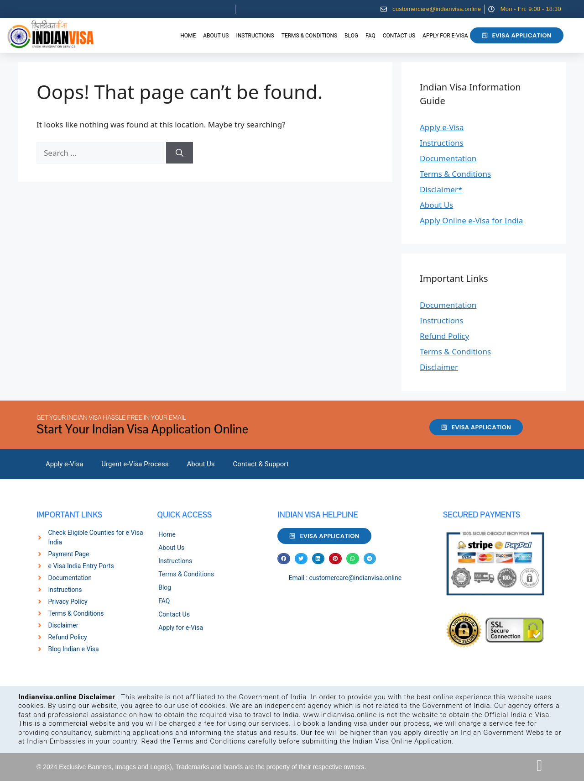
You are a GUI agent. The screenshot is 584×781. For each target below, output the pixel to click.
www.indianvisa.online (340, 715)
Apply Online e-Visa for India (471, 220)
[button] (283, 559)
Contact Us (399, 35)
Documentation (448, 158)
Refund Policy (444, 336)
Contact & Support (261, 464)
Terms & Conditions (309, 35)
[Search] (179, 153)
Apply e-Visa (442, 127)
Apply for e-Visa (445, 35)
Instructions (255, 35)
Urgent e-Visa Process (134, 464)
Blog (351, 35)
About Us (216, 35)
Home (188, 35)
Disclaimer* (441, 189)
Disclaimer (439, 367)
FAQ (370, 35)
